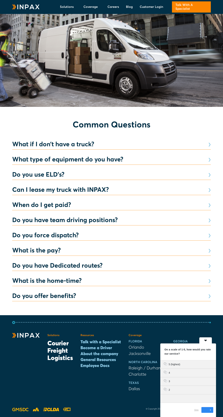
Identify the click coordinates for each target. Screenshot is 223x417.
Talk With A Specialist (184, 6)
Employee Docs (94, 366)
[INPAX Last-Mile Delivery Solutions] (26, 7)
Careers (113, 7)
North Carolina (143, 362)
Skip (196, 410)
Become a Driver (96, 348)
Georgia (180, 341)
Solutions (68, 7)
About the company (99, 354)
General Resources (98, 360)
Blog (129, 7)
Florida (135, 341)
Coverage (92, 7)
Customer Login (151, 7)
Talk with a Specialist (100, 342)
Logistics (60, 358)
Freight (57, 351)
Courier (58, 343)
